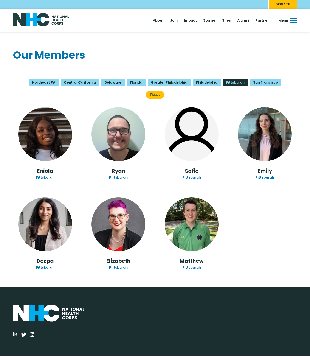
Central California (80, 82)
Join (174, 20)
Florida (136, 82)
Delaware (112, 82)
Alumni (243, 20)
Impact (190, 20)
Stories (209, 20)
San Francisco (265, 82)
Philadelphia (206, 82)
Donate (282, 4)
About (158, 20)
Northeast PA (43, 82)
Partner (262, 20)
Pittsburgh (235, 82)
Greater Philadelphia (169, 82)
